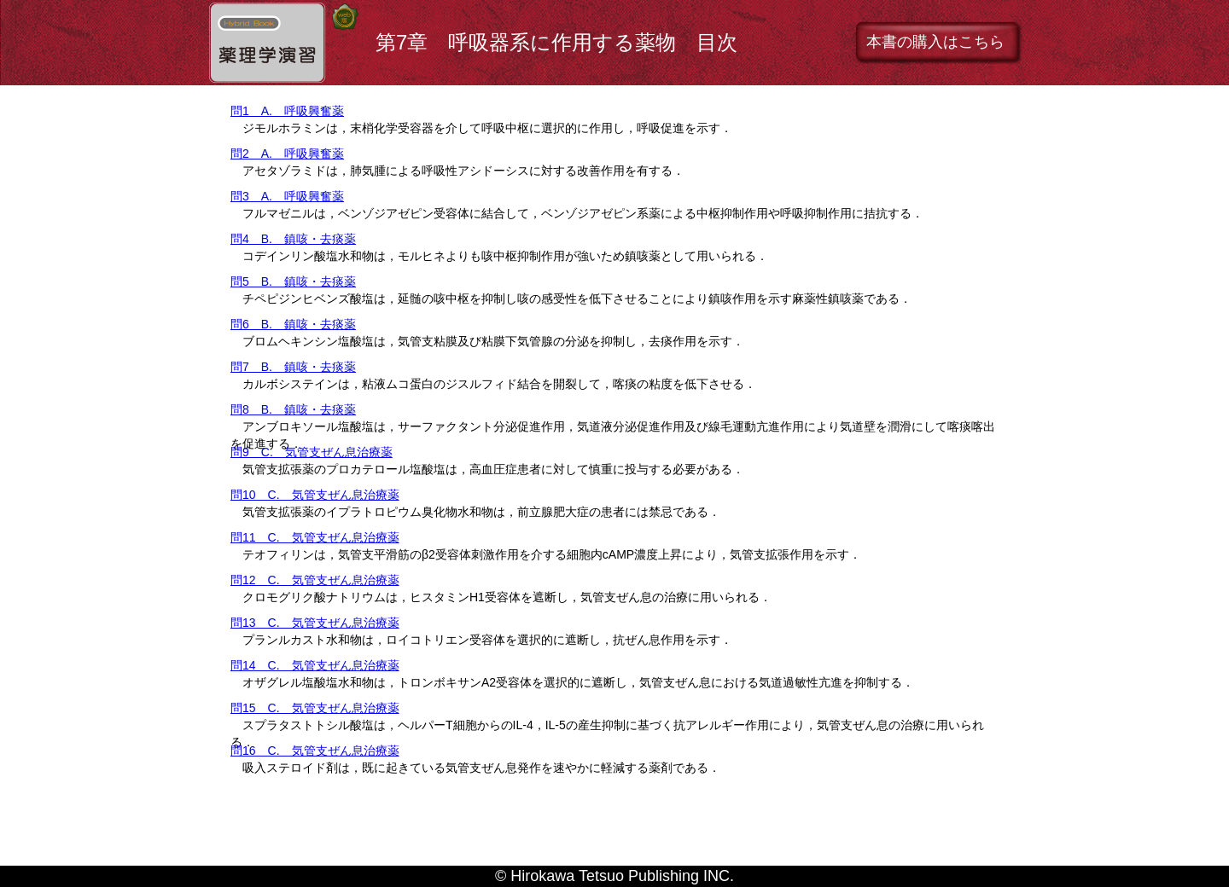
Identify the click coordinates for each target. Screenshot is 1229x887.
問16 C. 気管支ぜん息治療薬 (314, 750)
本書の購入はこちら (935, 41)
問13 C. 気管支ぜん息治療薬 (314, 622)
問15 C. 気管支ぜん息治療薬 (314, 708)
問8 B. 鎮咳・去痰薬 (293, 409)
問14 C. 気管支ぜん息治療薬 (314, 665)
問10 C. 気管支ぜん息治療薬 (314, 494)
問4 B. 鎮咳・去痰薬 (293, 239)
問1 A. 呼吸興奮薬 (287, 111)
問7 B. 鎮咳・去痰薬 (293, 367)
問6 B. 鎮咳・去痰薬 (293, 324)
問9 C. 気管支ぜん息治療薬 (311, 452)
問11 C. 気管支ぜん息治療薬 (314, 537)
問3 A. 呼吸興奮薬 (287, 196)
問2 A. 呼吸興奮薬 (287, 153)
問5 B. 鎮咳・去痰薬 (293, 281)
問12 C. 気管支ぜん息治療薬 (314, 580)
